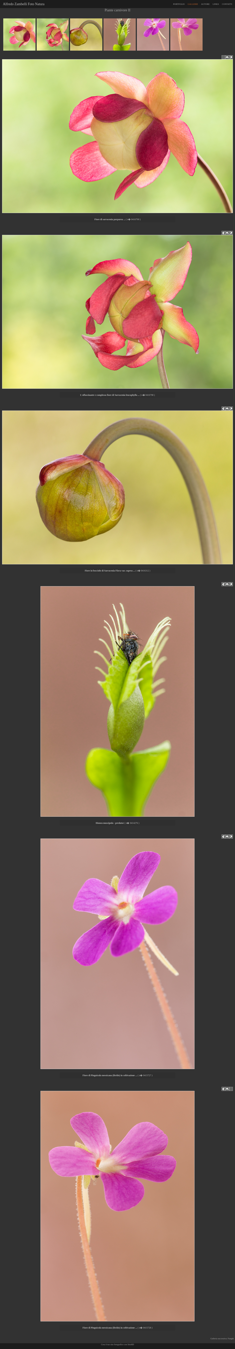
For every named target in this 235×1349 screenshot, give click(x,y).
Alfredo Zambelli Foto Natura (22, 4)
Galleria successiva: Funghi (222, 1338)
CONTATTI (227, 4)
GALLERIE (193, 4)
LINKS (216, 4)
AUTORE (205, 4)
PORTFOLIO (179, 4)
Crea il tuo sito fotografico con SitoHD (117, 1344)
